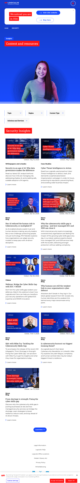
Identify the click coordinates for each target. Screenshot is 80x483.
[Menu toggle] (73, 3)
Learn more (11, 184)
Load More (39, 429)
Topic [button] (9, 113)
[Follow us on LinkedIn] (33, 473)
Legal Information (40, 445)
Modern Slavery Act (40, 458)
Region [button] (31, 113)
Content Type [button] (54, 113)
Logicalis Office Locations (40, 454)
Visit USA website (49, 13)
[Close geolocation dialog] (73, 10)
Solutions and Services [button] (15, 121)
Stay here (47, 20)
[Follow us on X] (40, 473)
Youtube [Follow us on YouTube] (47, 475)
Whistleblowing (40, 467)
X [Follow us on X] (40, 475)
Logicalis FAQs (40, 450)
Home (6, 28)
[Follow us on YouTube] (47, 473)
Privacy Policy (40, 462)
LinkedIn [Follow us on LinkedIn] (33, 475)
